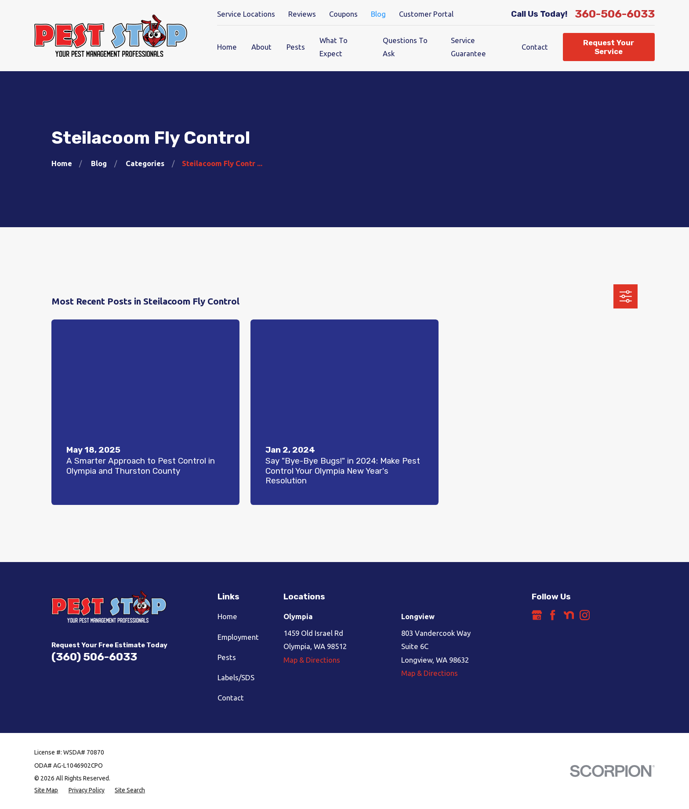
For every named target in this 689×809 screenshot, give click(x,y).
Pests (227, 657)
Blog (378, 14)
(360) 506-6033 (94, 656)
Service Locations (246, 14)
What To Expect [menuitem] (333, 47)
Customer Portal (426, 14)
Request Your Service (608, 47)
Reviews (302, 14)
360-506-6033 (615, 13)
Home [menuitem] (227, 47)
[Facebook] (553, 615)
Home (227, 616)
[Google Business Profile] (537, 615)
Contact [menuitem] (535, 47)
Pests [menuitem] (295, 47)
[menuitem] (46, 790)
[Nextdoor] (569, 615)
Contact (231, 697)
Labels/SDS (236, 677)
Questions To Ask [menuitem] (405, 47)
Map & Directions (311, 660)
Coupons (343, 14)
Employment (238, 637)
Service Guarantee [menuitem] (468, 47)
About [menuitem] (261, 47)
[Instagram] (585, 615)
